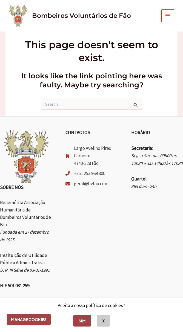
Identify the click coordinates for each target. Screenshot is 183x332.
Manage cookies (29, 319)
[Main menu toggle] (168, 15)
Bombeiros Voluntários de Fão (81, 15)
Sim (82, 320)
